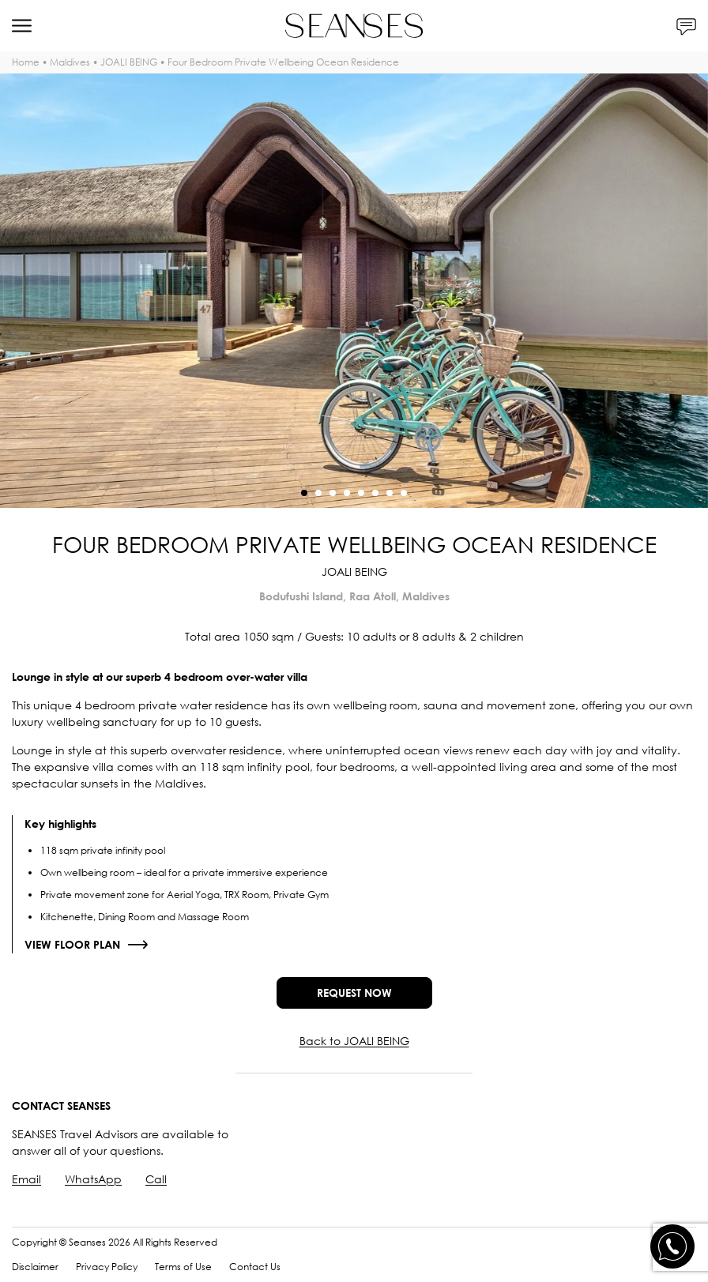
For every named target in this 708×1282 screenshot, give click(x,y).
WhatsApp (93, 1179)
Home (26, 62)
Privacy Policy (106, 1267)
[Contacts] (686, 26)
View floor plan (72, 944)
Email (26, 1179)
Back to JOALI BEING (354, 1040)
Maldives (70, 62)
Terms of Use (183, 1267)
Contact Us (255, 1267)
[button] (304, 493)
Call (156, 1179)
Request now (354, 992)
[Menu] (22, 26)
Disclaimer (35, 1267)
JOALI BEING (128, 62)
